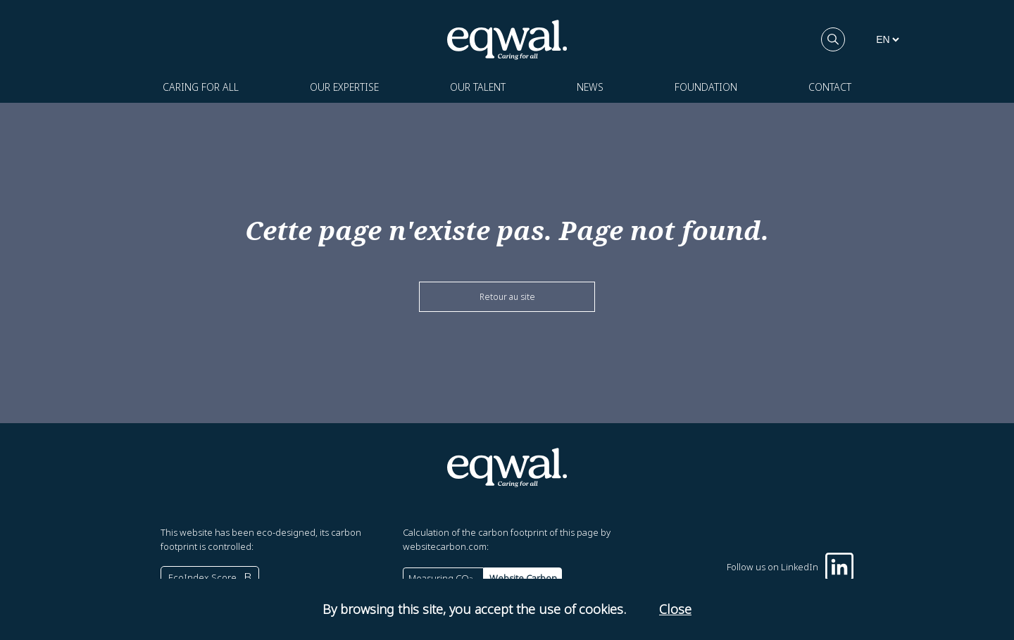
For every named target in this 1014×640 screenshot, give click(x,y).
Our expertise (344, 87)
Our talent (478, 87)
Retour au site (507, 297)
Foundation (706, 87)
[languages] (887, 39)
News (590, 87)
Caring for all (201, 87)
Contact (829, 87)
